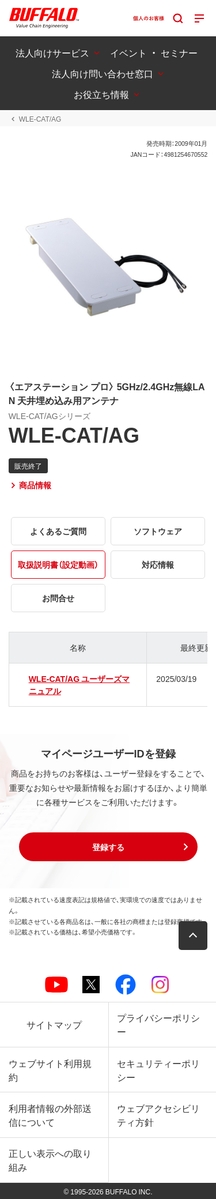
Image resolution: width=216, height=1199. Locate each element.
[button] (108, 846)
